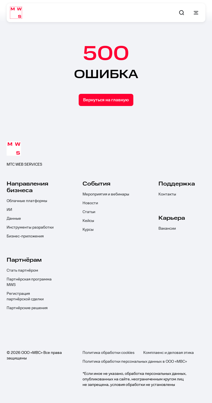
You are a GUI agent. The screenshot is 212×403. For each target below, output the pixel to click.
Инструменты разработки (30, 227)
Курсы (88, 229)
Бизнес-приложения (25, 236)
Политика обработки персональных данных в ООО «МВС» (135, 361)
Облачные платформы (27, 201)
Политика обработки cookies (108, 353)
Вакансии (167, 228)
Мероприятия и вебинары (106, 194)
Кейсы (88, 221)
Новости (90, 203)
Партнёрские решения (27, 308)
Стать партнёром (22, 270)
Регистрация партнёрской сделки (25, 296)
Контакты (167, 194)
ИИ (9, 210)
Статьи (89, 212)
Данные (14, 218)
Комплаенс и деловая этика (168, 353)
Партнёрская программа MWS (29, 282)
